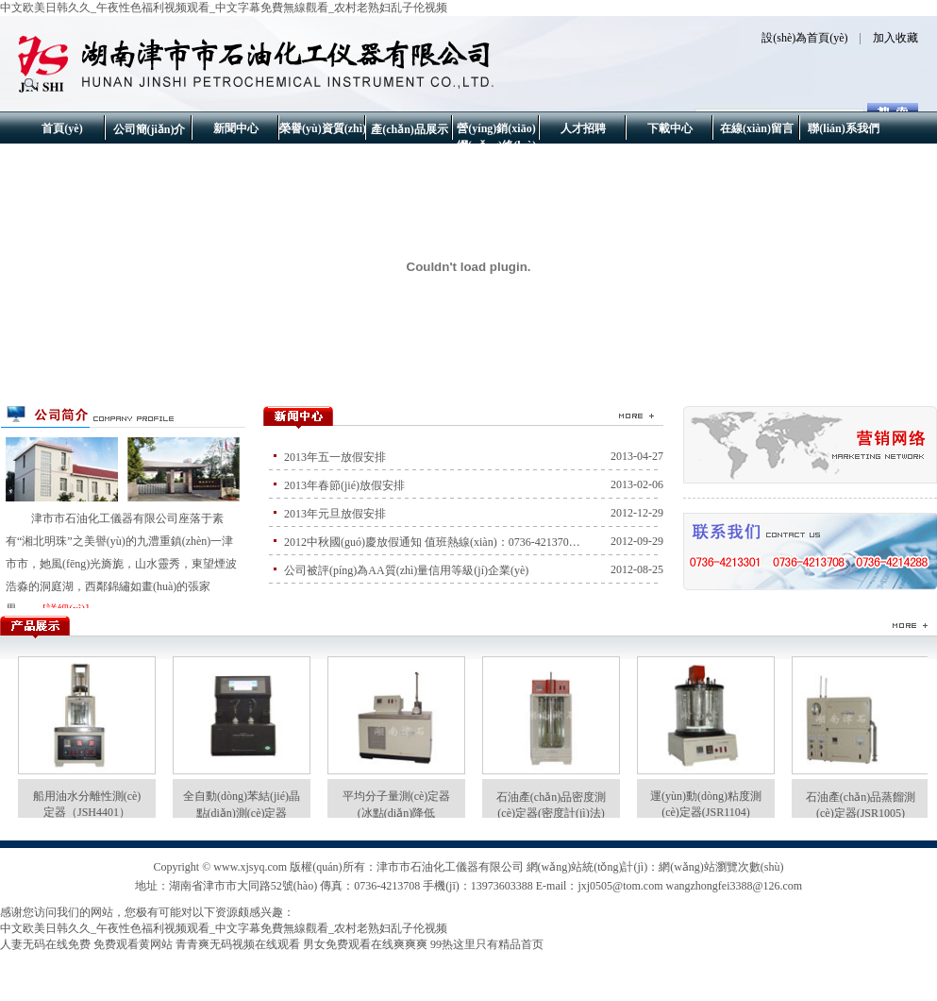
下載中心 (670, 128)
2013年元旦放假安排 (335, 513)
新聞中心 (236, 128)
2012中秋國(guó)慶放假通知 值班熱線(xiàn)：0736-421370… (432, 542)
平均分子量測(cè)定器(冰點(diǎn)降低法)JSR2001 (397, 812)
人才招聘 (583, 128)
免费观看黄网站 (133, 944)
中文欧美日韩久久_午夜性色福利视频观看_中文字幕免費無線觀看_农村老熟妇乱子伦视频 (223, 7)
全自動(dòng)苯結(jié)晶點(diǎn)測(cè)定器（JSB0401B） (241, 812)
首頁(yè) (62, 128)
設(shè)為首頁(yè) (804, 37)
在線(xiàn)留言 (757, 128)
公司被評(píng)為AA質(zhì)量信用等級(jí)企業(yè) (406, 570)
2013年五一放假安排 (335, 457)
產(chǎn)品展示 (409, 129)
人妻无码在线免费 (45, 944)
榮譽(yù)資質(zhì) (322, 128)
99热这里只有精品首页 (487, 944)
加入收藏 (895, 37)
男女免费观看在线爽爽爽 (365, 944)
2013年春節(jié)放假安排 (344, 485)
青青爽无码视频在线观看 (238, 944)
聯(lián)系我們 (843, 128)
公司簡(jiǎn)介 (149, 129)
